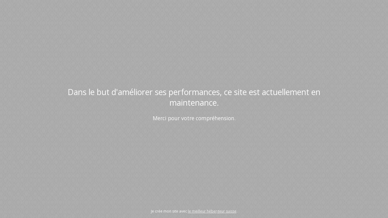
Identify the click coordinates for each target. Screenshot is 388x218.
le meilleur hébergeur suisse (212, 211)
